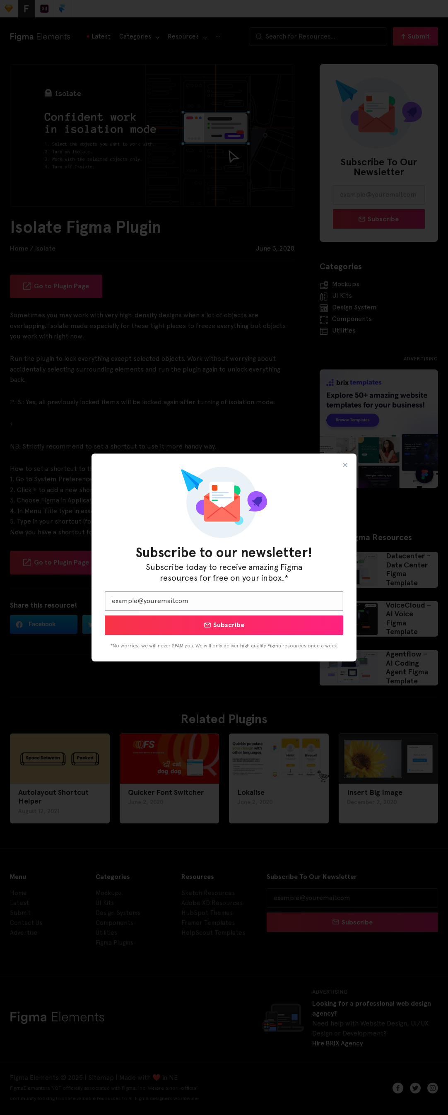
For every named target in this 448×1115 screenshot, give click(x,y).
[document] (224, 557)
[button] (345, 465)
